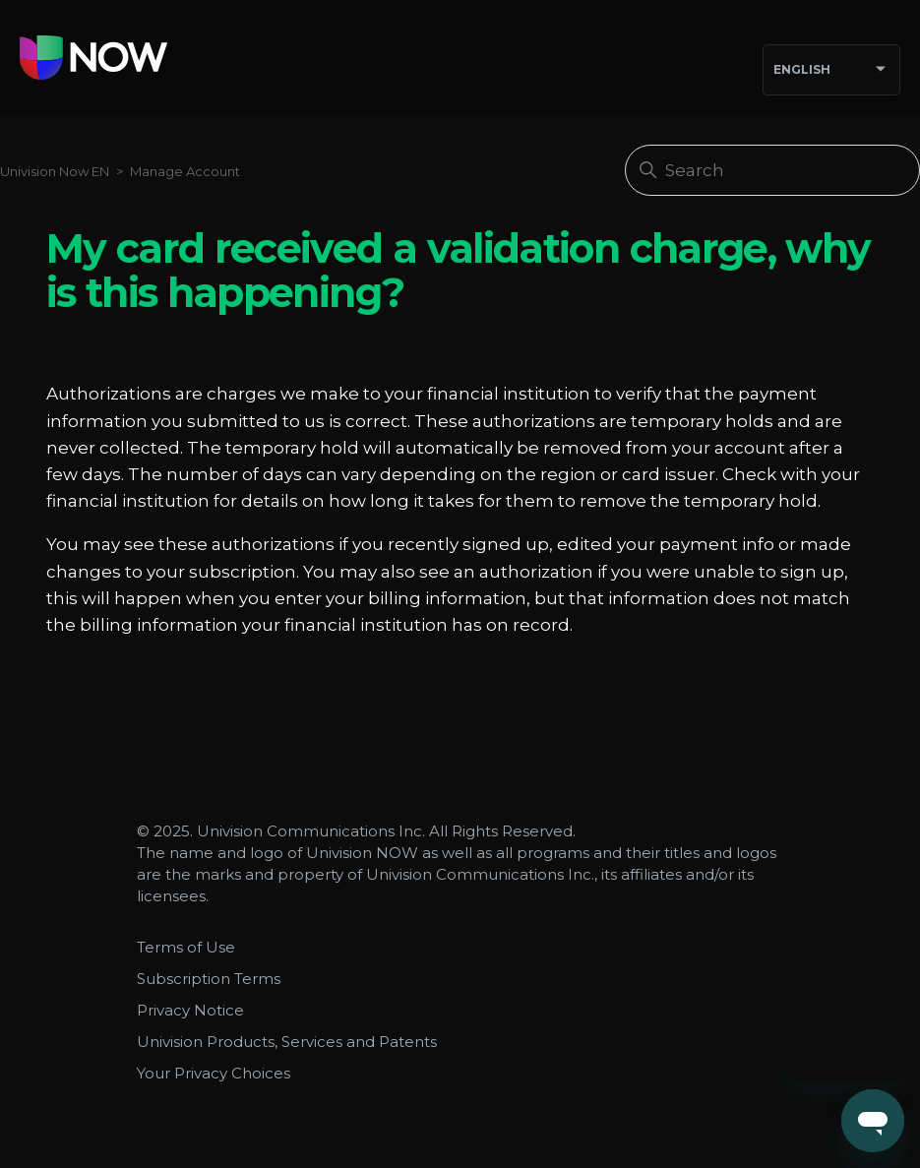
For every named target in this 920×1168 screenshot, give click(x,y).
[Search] (772, 170)
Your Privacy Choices (213, 1073)
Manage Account (185, 171)
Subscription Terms (208, 978)
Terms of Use (186, 947)
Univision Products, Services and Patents (287, 1041)
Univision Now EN (54, 171)
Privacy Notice (190, 1010)
